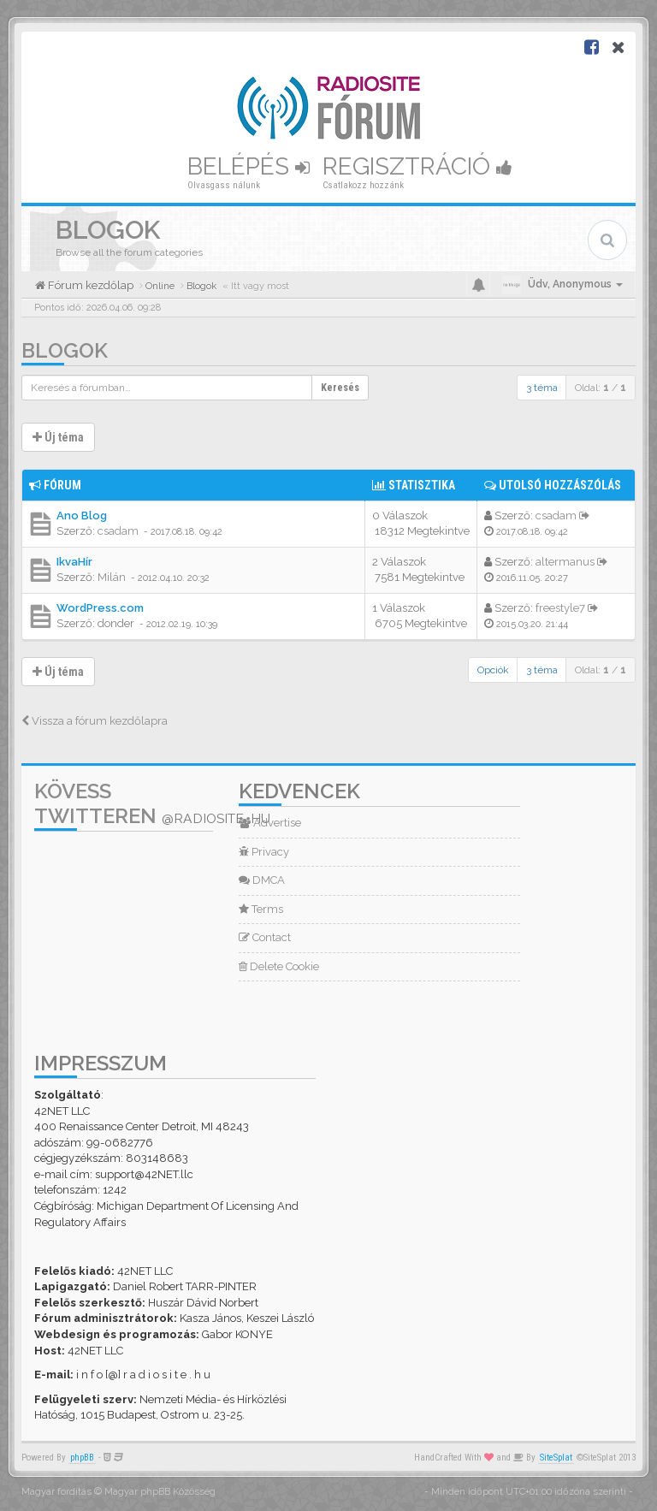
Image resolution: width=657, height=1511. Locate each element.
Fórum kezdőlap (89, 285)
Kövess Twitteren (152, 803)
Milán (112, 577)
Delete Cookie (279, 966)
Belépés (248, 166)
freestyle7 (560, 607)
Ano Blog (81, 515)
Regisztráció (417, 166)
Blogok (64, 350)
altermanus (565, 561)
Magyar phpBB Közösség (160, 1491)
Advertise (270, 822)
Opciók (493, 670)
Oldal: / (600, 388)
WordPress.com (100, 607)
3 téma (542, 388)
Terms (261, 909)
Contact (265, 937)
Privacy (264, 851)
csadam (118, 530)
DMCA (262, 880)
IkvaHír (74, 561)
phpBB (82, 1457)
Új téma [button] (58, 437)
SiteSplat (556, 1457)
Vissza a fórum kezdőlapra (94, 720)
